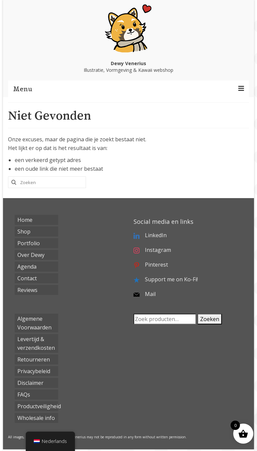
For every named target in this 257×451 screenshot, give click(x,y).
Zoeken (209, 319)
